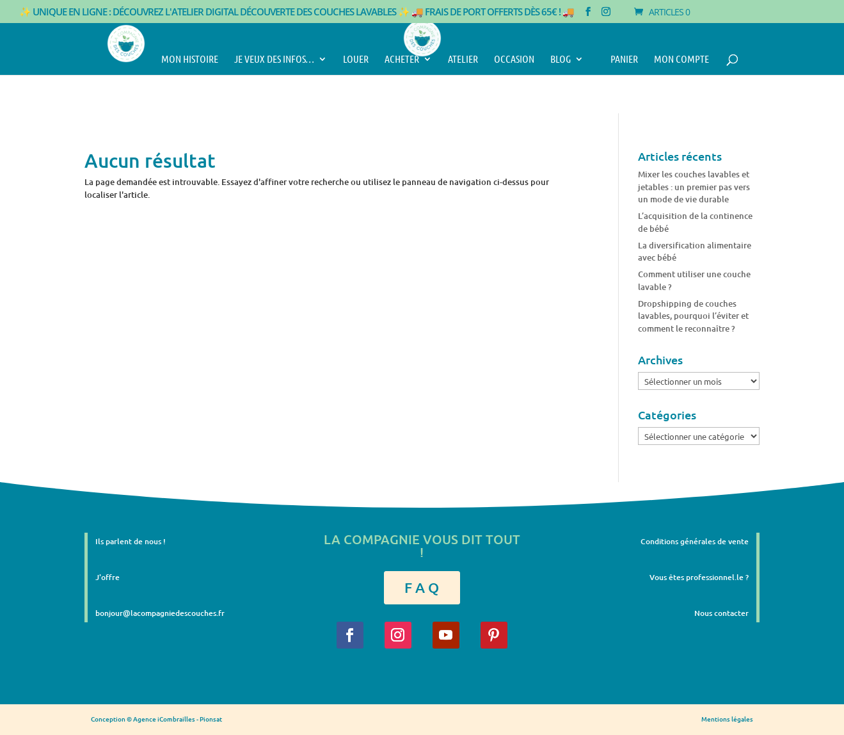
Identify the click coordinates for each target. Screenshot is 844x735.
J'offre (107, 577)
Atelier (463, 59)
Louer (356, 59)
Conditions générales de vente (695, 541)
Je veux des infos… (274, 59)
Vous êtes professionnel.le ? (699, 577)
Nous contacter (721, 613)
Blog (560, 59)
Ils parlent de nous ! (130, 541)
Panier (619, 59)
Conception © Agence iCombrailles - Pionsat (156, 718)
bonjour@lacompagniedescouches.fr (160, 613)
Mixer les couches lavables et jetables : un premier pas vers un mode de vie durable (694, 186)
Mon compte (681, 59)
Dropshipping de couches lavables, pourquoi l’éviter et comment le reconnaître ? (693, 316)
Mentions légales (727, 718)
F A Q (421, 587)
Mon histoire (189, 59)
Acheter (402, 59)
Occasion (514, 59)
